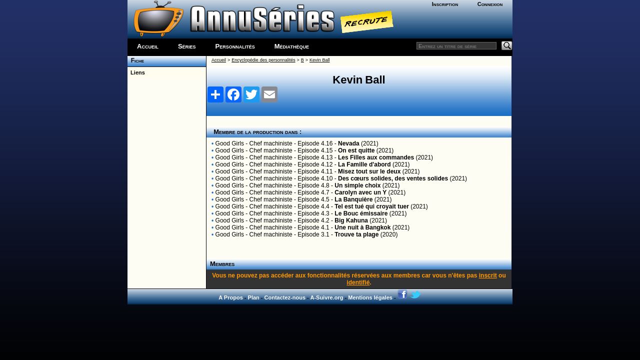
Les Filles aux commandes (376, 157)
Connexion (490, 4)
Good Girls (230, 143)
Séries (187, 46)
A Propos (230, 297)
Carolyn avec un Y (360, 192)
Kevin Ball (320, 60)
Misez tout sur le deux (369, 171)
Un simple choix (357, 185)
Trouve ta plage (356, 234)
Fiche (136, 60)
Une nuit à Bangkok (362, 227)
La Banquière (353, 199)
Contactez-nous (285, 297)
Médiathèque (291, 46)
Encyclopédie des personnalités (263, 60)
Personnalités (235, 46)
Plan (254, 297)
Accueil (147, 46)
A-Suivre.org (326, 297)
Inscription (445, 4)
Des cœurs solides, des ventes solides (393, 178)
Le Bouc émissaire (361, 213)
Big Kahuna (351, 220)
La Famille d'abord (364, 164)
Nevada (349, 143)
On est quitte (356, 150)
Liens (136, 73)
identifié (358, 282)
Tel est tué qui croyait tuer (371, 206)
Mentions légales (370, 297)
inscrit (488, 275)
